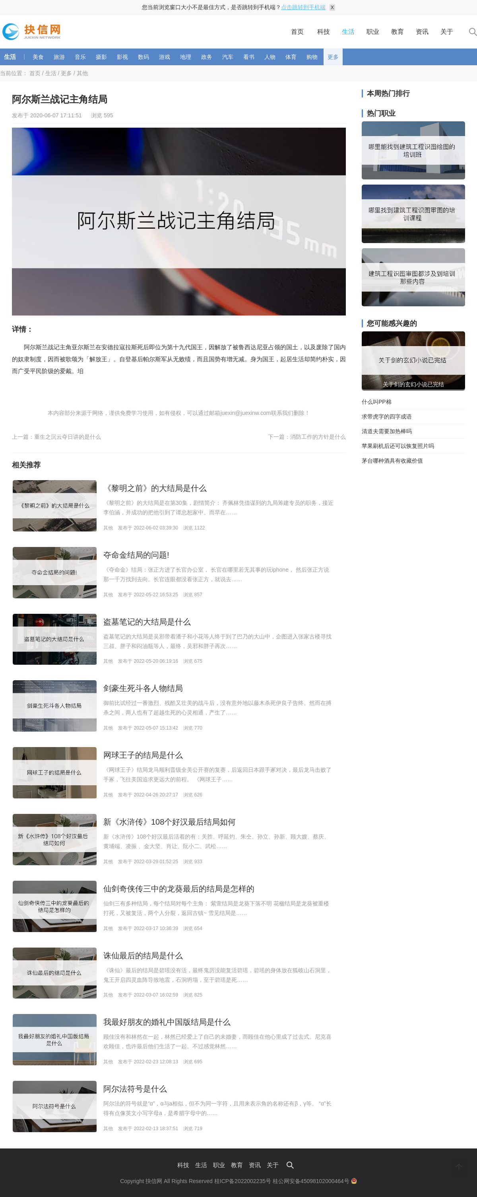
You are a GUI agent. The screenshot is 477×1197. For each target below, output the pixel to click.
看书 (248, 57)
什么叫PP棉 (377, 402)
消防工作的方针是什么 (318, 437)
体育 (291, 57)
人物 (269, 57)
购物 (312, 57)
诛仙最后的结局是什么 (143, 955)
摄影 (101, 57)
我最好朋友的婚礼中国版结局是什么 (167, 1022)
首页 (297, 31)
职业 (372, 31)
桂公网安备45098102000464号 (315, 1181)
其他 (82, 73)
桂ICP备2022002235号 (242, 1181)
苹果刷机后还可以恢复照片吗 (398, 446)
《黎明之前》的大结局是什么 (155, 488)
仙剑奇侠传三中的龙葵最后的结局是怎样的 (178, 888)
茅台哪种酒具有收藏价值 (392, 460)
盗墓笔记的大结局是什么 (147, 621)
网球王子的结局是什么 (143, 755)
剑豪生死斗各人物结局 (143, 688)
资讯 (422, 31)
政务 (206, 57)
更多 (333, 57)
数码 (143, 57)
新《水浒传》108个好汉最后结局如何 (169, 821)
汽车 (227, 57)
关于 (446, 31)
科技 (323, 31)
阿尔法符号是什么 (135, 1088)
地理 (185, 57)
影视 (122, 57)
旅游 (59, 57)
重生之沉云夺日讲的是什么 (67, 437)
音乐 (80, 57)
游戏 (164, 57)
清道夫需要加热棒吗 (387, 431)
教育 (397, 31)
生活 (348, 31)
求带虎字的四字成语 (387, 416)
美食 (38, 57)
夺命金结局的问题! (136, 555)
